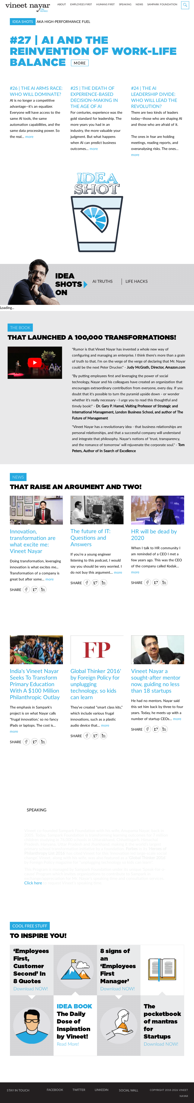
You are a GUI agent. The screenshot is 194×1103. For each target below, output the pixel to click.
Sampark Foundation (171, 17)
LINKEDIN (101, 1089)
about (70, 17)
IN (43, 590)
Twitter (34, 590)
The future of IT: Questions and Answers (90, 538)
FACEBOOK (55, 1089)
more (80, 63)
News (149, 18)
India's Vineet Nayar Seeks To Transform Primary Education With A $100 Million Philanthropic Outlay (35, 684)
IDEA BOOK (74, 1007)
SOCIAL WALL (128, 1090)
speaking (134, 17)
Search (185, 5)
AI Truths (102, 282)
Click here (33, 883)
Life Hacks (137, 282)
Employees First (91, 18)
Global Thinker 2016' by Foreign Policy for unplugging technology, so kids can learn (95, 684)
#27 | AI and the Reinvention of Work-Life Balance (93, 51)
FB (26, 590)
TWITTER (78, 1089)
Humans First (115, 18)
